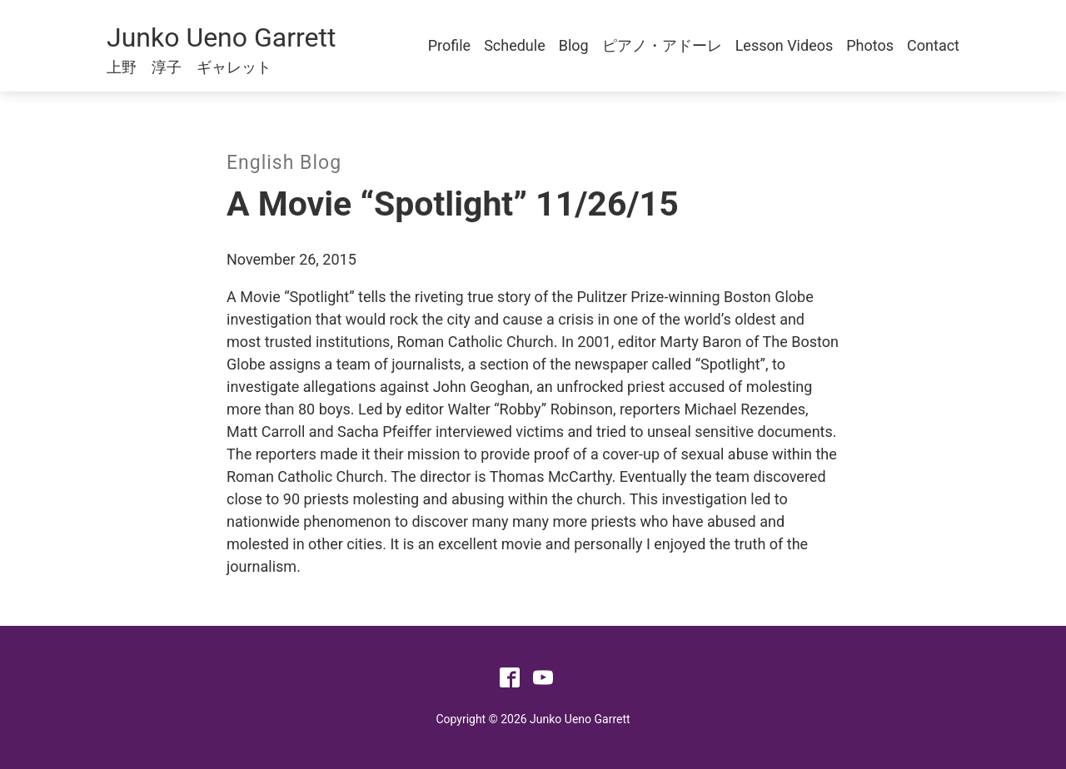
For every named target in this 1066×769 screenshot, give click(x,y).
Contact (933, 45)
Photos (870, 45)
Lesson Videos (784, 45)
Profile (449, 45)
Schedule (514, 45)
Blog (574, 45)
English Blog (284, 162)
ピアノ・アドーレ (662, 45)
